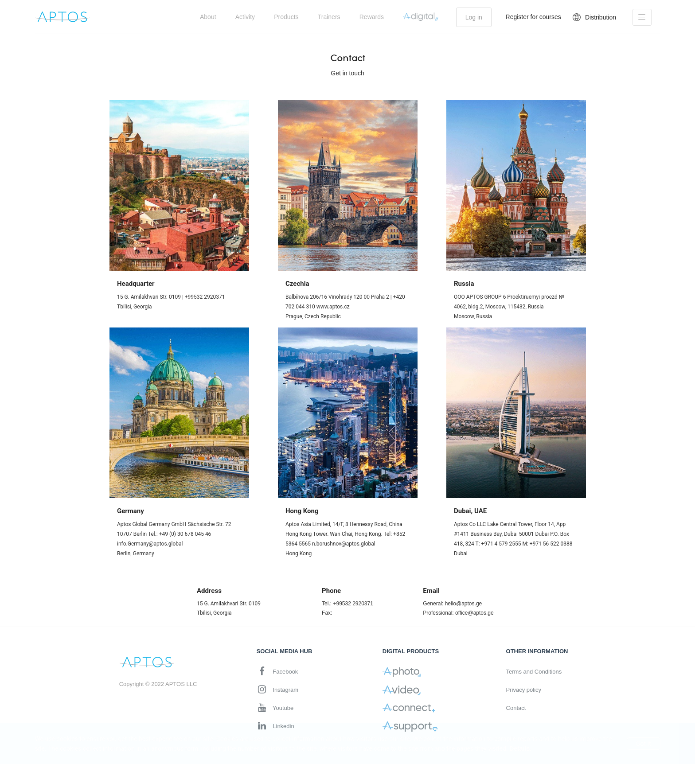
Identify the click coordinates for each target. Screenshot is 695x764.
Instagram (277, 689)
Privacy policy (523, 689)
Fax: (327, 613)
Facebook (277, 671)
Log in (473, 17)
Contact (516, 708)
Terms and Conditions (534, 671)
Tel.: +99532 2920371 (347, 603)
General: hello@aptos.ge (452, 603)
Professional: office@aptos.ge (458, 613)
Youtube (275, 707)
